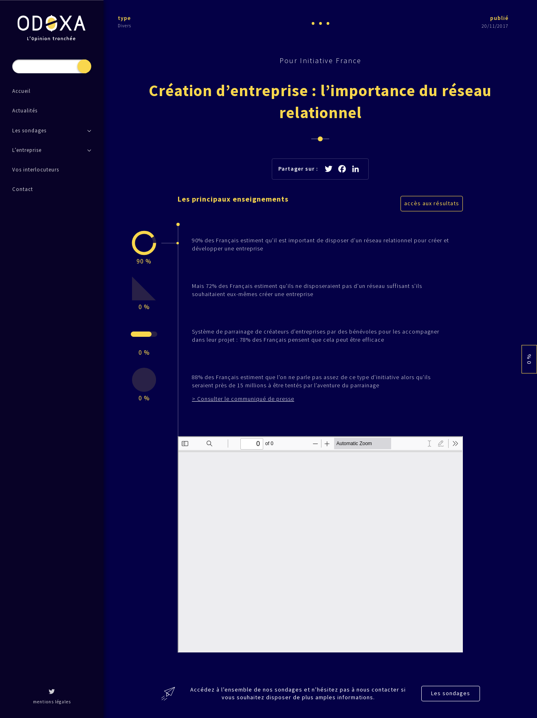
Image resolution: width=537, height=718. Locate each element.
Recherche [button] (84, 66)
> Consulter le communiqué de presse (243, 398)
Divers (124, 26)
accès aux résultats (431, 203)
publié (499, 18)
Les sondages (450, 693)
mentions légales (52, 702)
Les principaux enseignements (233, 199)
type (124, 18)
